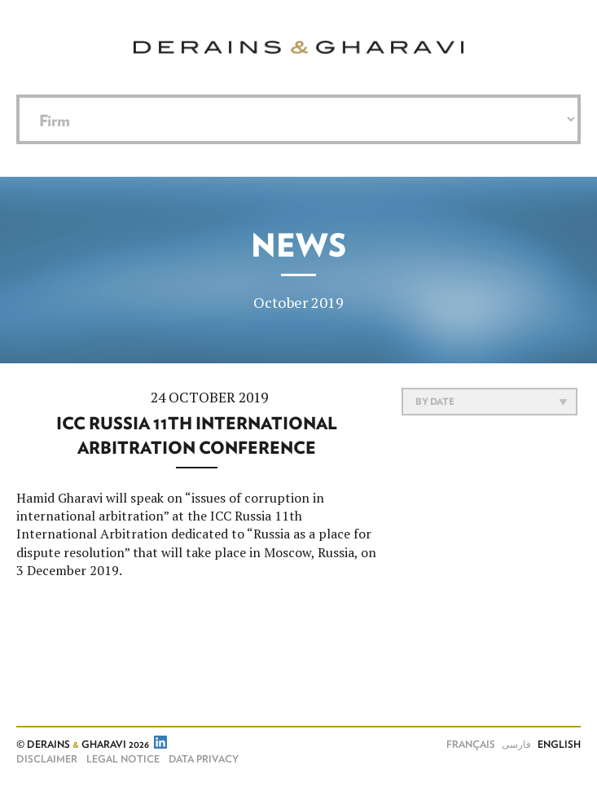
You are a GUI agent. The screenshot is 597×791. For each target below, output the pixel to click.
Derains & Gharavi (298, 47)
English (559, 744)
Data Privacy (204, 759)
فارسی (516, 744)
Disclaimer (46, 759)
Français (470, 744)
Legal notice (123, 759)
